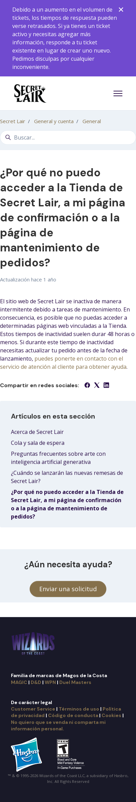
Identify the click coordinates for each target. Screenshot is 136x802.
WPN (50, 682)
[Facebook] (87, 386)
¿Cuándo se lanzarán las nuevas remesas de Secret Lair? (67, 477)
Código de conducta (73, 715)
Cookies (111, 715)
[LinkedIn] (106, 386)
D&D (36, 682)
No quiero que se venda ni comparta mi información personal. (58, 725)
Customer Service (33, 709)
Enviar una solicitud (68, 589)
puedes (44, 358)
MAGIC (19, 682)
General (91, 121)
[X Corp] (97, 386)
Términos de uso (79, 709)
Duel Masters (75, 682)
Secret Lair (12, 121)
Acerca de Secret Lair (37, 432)
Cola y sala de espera (37, 443)
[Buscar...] (68, 137)
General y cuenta (54, 121)
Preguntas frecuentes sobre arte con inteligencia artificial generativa (58, 458)
